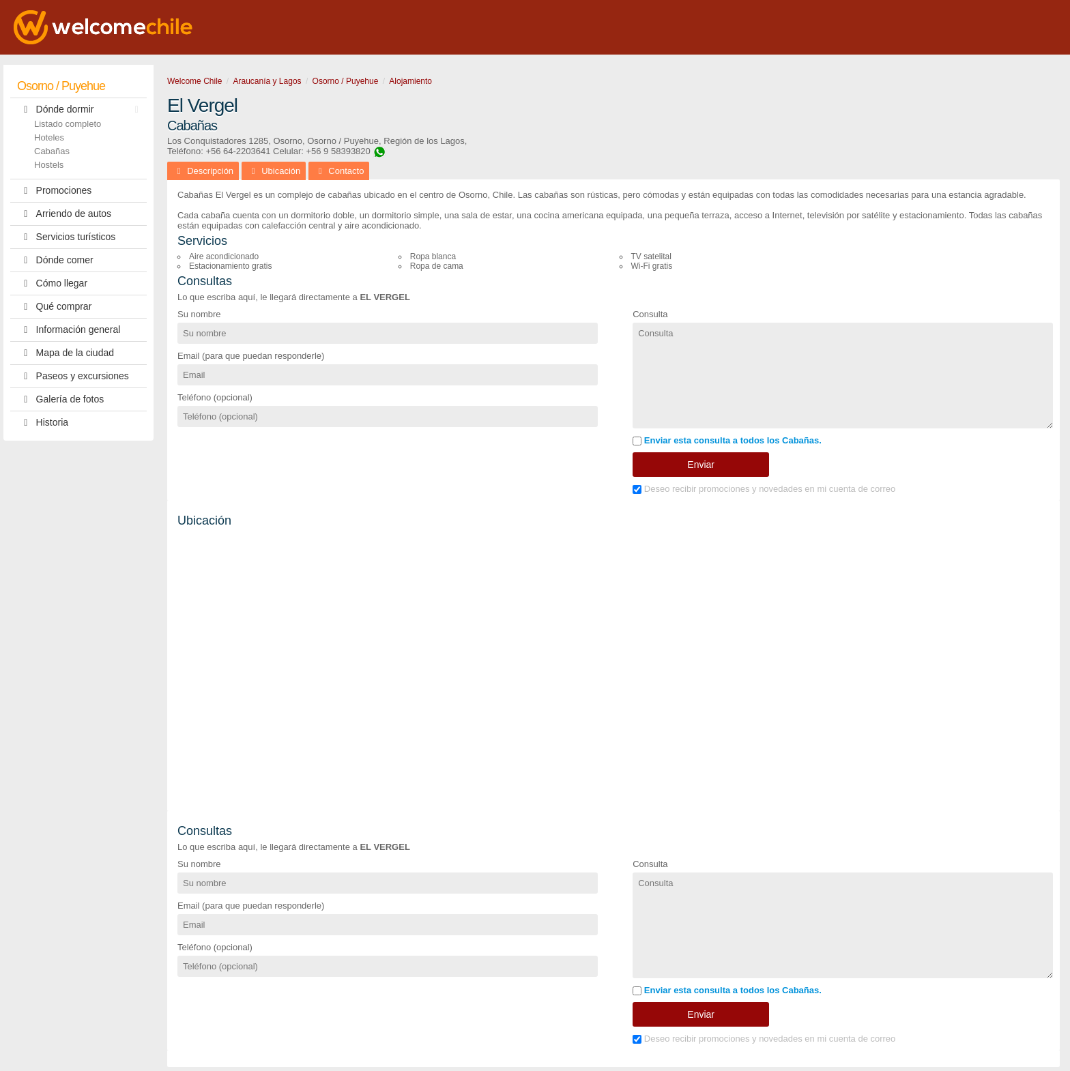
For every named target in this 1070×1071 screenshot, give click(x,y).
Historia (42, 422)
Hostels (48, 165)
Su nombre (199, 314)
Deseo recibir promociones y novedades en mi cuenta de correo (764, 489)
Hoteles (49, 137)
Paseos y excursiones (73, 376)
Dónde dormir (81, 109)
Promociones (54, 191)
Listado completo (67, 124)
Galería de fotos (60, 399)
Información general (68, 330)
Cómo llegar (52, 283)
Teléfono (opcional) (214, 397)
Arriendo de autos (64, 214)
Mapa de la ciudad (65, 353)
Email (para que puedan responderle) (250, 356)
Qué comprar (54, 306)
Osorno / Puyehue (61, 86)
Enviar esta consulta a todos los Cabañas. (727, 440)
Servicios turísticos (66, 237)
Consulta (650, 314)
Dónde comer (55, 260)
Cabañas (52, 151)
